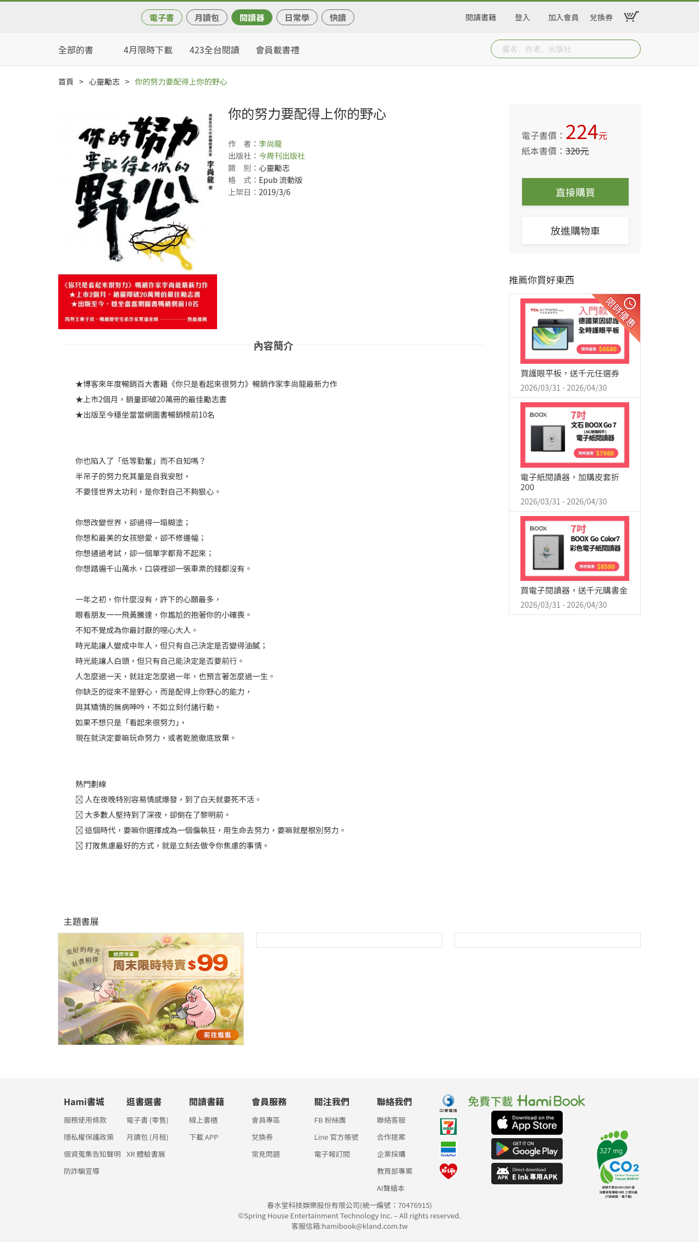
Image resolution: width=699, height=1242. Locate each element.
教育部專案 (395, 1171)
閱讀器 (252, 17)
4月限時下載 (148, 49)
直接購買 (575, 192)
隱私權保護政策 (89, 1137)
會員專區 (266, 1120)
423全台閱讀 (215, 49)
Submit (631, 49)
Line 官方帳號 (336, 1137)
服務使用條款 (85, 1120)
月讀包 (207, 17)
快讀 (338, 17)
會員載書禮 (277, 49)
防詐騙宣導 (81, 1171)
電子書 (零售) (147, 1120)
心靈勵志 (104, 81)
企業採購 (391, 1154)
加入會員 (563, 15)
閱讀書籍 (480, 15)
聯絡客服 (391, 1120)
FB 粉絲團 (330, 1120)
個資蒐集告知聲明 (92, 1154)
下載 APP (203, 1137)
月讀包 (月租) (147, 1137)
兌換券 (601, 15)
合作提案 (391, 1137)
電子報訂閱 (332, 1154)
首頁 (66, 81)
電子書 (161, 17)
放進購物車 (575, 230)
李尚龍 (270, 143)
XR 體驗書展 (145, 1154)
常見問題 (266, 1154)
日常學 (297, 17)
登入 (522, 15)
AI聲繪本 (391, 1188)
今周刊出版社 (282, 155)
